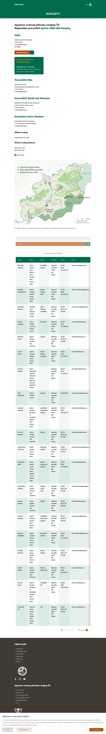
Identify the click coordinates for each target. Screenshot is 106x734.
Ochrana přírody (19, 654)
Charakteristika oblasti (21, 651)
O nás (17, 702)
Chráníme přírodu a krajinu (22, 695)
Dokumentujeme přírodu (21, 700)
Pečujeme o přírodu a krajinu (22, 697)
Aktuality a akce (19, 659)
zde (62, 228)
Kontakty (18, 661)
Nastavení (7, 729)
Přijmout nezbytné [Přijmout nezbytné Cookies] (24, 729)
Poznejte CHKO (19, 648)
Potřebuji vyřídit (19, 656)
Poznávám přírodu (20, 690)
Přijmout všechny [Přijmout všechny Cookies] (96, 729)
